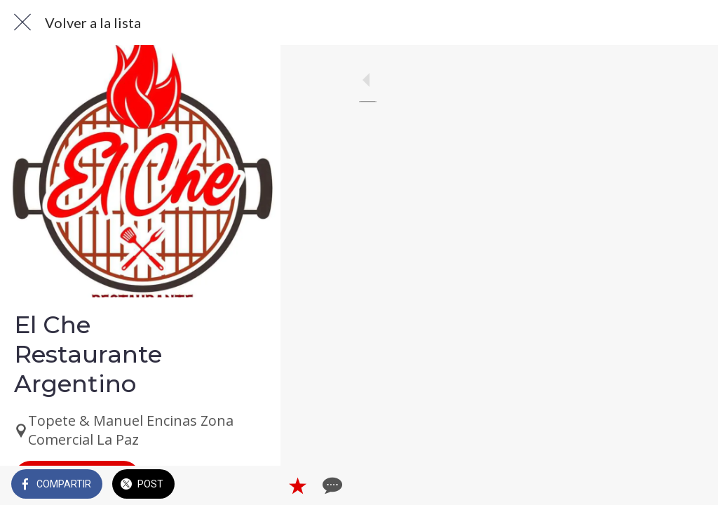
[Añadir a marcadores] (656, 485)
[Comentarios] (690, 485)
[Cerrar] (22, 22)
